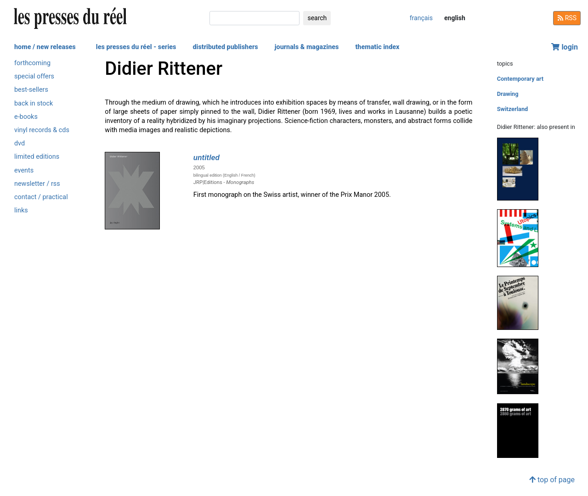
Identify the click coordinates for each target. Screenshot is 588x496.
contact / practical (41, 197)
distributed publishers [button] (225, 47)
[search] (254, 18)
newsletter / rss (37, 184)
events (24, 170)
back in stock (33, 103)
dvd (19, 143)
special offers (34, 76)
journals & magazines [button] (307, 47)
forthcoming (32, 63)
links (21, 210)
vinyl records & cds (41, 130)
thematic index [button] (377, 47)
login (564, 47)
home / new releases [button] (45, 47)
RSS (567, 18)
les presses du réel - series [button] (136, 47)
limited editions (36, 157)
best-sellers (31, 90)
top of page (552, 479)
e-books (26, 117)
